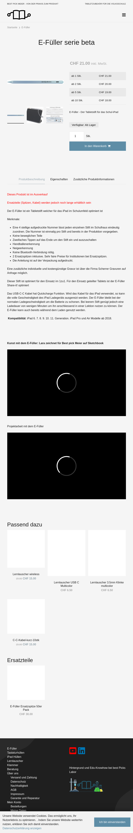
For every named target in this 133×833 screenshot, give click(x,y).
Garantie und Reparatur (25, 798)
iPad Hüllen (14, 756)
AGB (14, 789)
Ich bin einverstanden (112, 822)
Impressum (17, 794)
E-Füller (12, 748)
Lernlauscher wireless (26, 574)
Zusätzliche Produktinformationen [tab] (93, 179)
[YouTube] (72, 752)
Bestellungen (19, 806)
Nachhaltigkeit (19, 785)
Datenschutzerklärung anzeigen (22, 828)
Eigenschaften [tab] (59, 179)
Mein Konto (14, 802)
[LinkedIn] (81, 752)
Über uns (12, 773)
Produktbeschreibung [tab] (32, 179)
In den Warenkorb (98, 146)
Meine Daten (18, 810)
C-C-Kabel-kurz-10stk (26, 640)
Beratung (12, 769)
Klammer (12, 765)
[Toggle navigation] (124, 15)
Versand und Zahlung (24, 777)
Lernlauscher (15, 760)
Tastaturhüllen (15, 752)
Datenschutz (18, 781)
